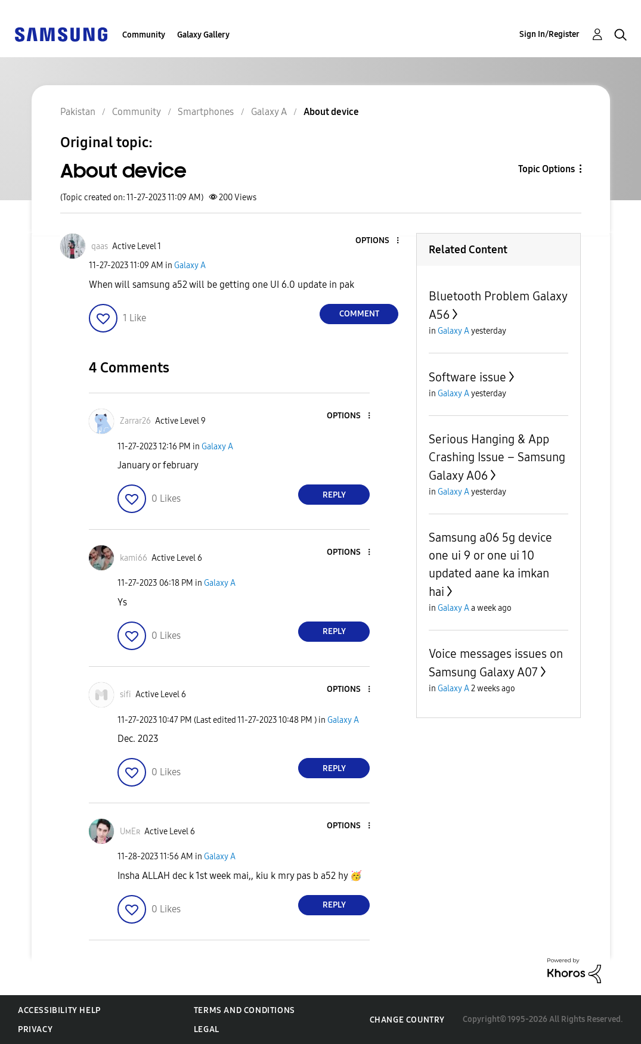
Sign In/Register (549, 34)
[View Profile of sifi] (125, 694)
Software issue (467, 377)
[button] (378, 241)
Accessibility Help (59, 1010)
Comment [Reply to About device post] (359, 314)
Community (143, 35)
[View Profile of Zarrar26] (135, 421)
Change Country (407, 1020)
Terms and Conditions (244, 1010)
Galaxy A (190, 265)
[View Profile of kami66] (133, 558)
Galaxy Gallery (203, 35)
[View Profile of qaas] (99, 246)
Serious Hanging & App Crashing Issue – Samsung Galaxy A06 (497, 457)
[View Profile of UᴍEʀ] (130, 832)
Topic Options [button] (546, 169)
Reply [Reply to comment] (334, 495)
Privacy (35, 1029)
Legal (206, 1029)
